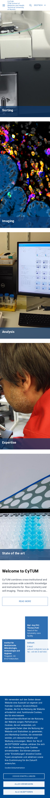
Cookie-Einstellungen (24, 776)
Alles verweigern (24, 784)
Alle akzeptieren (24, 792)
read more (25, 601)
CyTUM (10, 1)
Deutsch (40, 5)
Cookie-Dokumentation (15, 768)
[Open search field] (30, 5)
